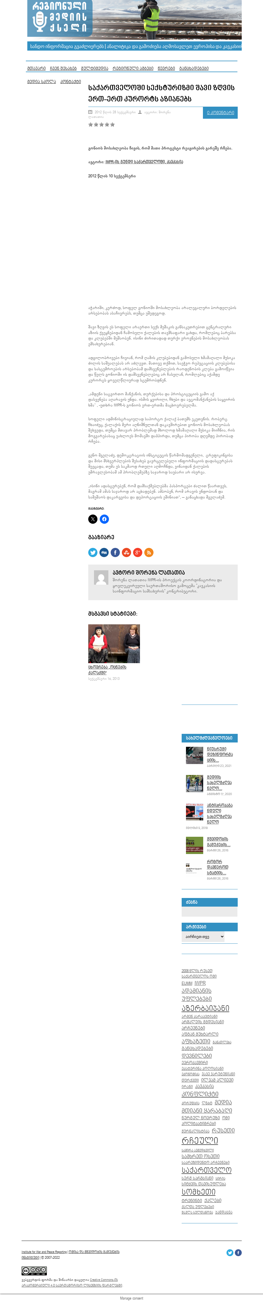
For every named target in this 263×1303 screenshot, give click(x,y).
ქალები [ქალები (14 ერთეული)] (212, 1201)
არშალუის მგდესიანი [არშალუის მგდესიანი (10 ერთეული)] (203, 1022)
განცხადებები (194, 68)
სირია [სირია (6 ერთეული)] (220, 1179)
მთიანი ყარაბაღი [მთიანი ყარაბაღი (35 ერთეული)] (207, 1111)
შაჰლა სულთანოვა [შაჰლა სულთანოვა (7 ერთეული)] (197, 1213)
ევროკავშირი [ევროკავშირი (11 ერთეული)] (195, 1063)
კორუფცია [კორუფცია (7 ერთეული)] (190, 1103)
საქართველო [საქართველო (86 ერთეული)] (207, 1170)
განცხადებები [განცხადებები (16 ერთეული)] (197, 1048)
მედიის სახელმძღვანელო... (219, 783)
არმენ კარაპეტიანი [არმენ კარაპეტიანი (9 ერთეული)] (200, 1016)
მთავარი (36, 68)
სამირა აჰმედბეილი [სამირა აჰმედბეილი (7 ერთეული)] (198, 1151)
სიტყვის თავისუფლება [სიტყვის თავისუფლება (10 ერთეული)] (204, 1184)
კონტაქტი (70, 81)
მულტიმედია (94, 68)
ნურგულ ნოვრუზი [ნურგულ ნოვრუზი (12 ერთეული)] (201, 1118)
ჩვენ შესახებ (63, 68)
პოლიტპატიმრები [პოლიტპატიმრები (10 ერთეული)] (199, 1124)
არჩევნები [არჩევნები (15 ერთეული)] (193, 1028)
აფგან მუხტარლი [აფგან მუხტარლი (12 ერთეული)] (200, 1034)
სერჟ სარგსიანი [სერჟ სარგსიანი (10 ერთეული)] (197, 1178)
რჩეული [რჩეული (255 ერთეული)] (200, 1141)
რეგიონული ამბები (133, 68)
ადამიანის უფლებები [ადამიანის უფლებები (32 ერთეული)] (197, 995)
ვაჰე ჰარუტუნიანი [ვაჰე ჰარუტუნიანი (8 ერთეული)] (218, 1074)
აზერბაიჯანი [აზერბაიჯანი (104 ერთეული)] (205, 1008)
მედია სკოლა (41, 81)
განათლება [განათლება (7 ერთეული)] (222, 1043)
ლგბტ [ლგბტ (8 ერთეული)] (207, 1103)
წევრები (166, 68)
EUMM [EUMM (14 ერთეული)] (187, 983)
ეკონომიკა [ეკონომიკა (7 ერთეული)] (190, 1074)
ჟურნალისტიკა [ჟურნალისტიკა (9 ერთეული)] (196, 1131)
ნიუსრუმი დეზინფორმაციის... (220, 755)
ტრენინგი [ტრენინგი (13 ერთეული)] (192, 1201)
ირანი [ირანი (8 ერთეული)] (187, 1087)
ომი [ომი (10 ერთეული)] (226, 1118)
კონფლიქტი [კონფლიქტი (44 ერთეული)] (200, 1094)
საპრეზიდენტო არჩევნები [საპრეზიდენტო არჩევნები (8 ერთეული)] (206, 1163)
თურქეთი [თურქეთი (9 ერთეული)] (190, 1080)
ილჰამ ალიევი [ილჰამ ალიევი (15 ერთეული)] (217, 1080)
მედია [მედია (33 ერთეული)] (223, 1102)
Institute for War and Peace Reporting (44, 1252)
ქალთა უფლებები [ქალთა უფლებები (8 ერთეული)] (198, 1207)
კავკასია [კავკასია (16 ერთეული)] (204, 1086)
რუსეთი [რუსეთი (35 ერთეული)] (223, 1130)
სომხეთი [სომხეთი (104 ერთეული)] (199, 1192)
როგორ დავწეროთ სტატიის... (217, 868)
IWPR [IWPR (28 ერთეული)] (200, 983)
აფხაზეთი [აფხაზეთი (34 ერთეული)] (196, 1041)
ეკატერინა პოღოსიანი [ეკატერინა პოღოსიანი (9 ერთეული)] (203, 1068)
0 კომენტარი (220, 112)
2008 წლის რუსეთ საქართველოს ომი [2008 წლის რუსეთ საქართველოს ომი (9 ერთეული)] (199, 974)
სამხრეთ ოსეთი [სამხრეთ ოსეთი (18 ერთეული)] (201, 1157)
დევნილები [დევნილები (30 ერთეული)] (197, 1056)
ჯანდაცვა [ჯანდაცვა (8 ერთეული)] (224, 1212)
